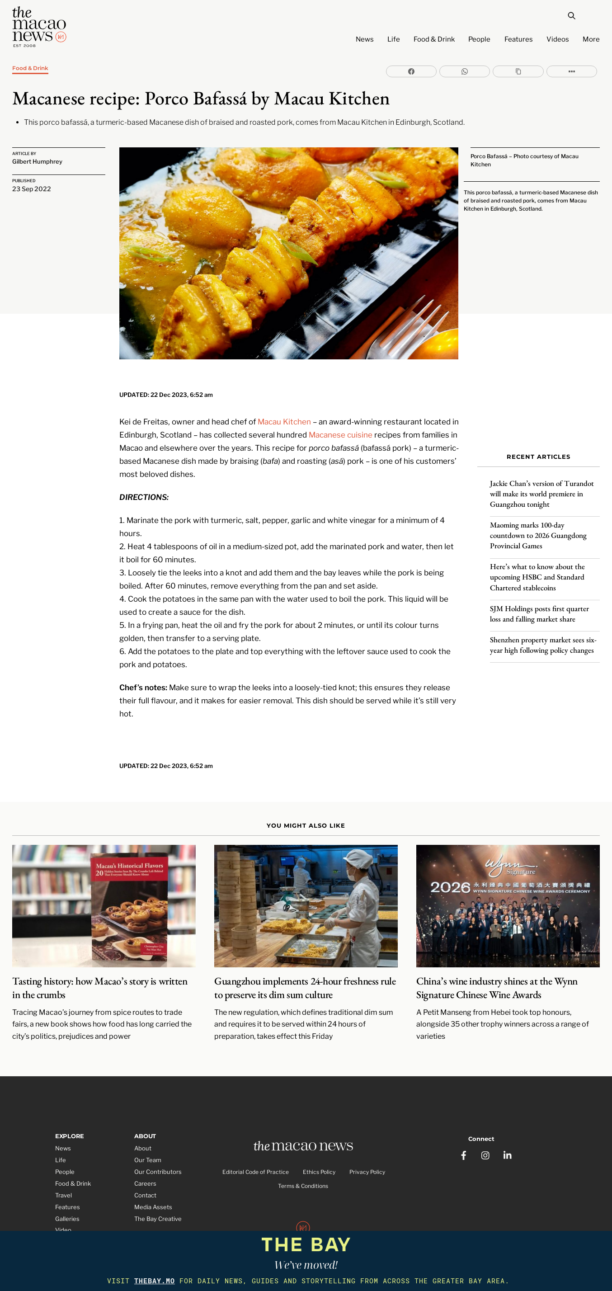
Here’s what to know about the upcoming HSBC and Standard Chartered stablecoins (537, 571)
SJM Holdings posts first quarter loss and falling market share (539, 607)
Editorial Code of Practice (255, 1153)
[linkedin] (508, 1132)
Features (518, 39)
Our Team (147, 1141)
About (142, 1129)
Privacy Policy (367, 1153)
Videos (557, 39)
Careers (145, 1164)
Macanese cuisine (340, 414)
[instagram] (486, 1132)
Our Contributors (158, 1152)
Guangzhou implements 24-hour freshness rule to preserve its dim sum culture (304, 968)
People (479, 39)
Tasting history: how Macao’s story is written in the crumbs (99, 968)
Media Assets (153, 1187)
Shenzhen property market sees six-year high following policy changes (543, 638)
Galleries (67, 1199)
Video (63, 1211)
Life (393, 39)
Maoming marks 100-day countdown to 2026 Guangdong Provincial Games (538, 529)
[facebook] (464, 1132)
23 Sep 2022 (31, 188)
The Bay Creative (158, 1199)
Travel (63, 1175)
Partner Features (79, 1222)
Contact (145, 1175)
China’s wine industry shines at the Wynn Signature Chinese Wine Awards (497, 968)
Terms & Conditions (303, 1167)
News (365, 39)
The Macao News (276, 1229)
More (591, 39)
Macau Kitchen (284, 401)
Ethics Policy (319, 1153)
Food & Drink (434, 39)
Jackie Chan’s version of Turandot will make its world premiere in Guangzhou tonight (542, 487)
